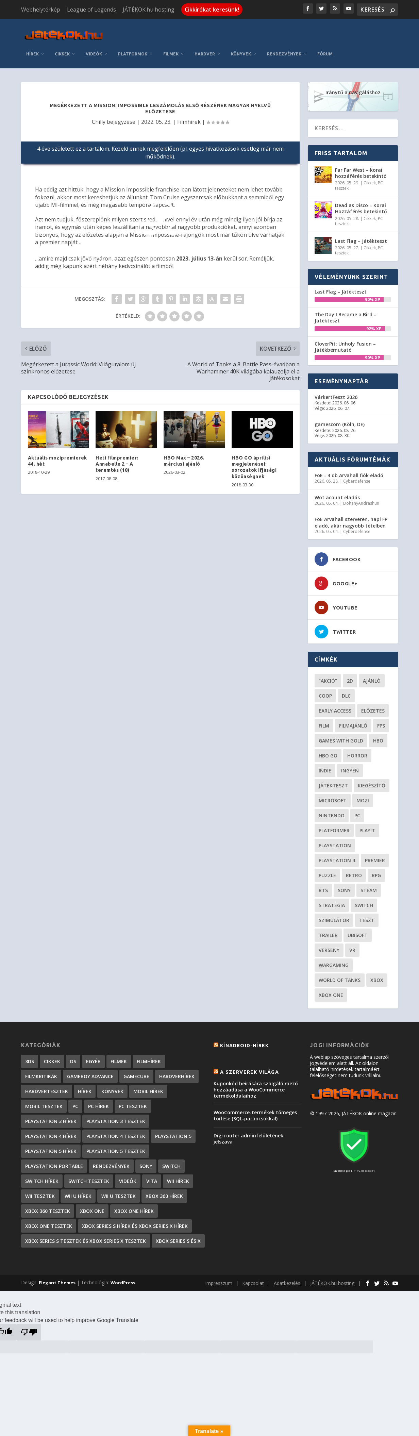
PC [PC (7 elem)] (75, 1101)
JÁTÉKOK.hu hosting (148, 9)
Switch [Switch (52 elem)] (364, 900)
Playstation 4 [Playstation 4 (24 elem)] (337, 855)
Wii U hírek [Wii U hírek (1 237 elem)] (78, 1191)
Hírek (32, 49)
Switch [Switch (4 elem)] (171, 1161)
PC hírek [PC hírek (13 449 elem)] (98, 1101)
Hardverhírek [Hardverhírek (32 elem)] (177, 1071)
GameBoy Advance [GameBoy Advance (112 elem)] (90, 1071)
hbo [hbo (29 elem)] (378, 736)
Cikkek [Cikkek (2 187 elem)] (52, 1056)
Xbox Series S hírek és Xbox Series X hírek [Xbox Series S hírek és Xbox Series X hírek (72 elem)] (135, 1221)
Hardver (205, 49)
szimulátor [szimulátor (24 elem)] (334, 915)
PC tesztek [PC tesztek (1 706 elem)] (133, 1101)
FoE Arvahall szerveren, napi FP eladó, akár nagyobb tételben (351, 517)
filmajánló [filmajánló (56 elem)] (353, 721)
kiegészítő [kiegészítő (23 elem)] (371, 781)
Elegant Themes (57, 1278)
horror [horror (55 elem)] (357, 751)
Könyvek (241, 49)
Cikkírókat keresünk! (212, 9)
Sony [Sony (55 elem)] (344, 885)
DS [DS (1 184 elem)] (73, 1056)
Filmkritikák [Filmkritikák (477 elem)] (41, 1071)
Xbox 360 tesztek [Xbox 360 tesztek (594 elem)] (47, 1206)
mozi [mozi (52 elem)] (362, 795)
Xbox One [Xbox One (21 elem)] (331, 990)
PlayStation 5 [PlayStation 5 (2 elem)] (173, 1131)
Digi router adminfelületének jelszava (248, 1133)
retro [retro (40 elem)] (354, 870)
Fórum (325, 49)
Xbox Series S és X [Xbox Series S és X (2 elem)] (178, 1236)
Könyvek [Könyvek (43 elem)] (112, 1086)
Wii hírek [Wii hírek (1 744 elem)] (178, 1176)
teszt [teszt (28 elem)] (366, 915)
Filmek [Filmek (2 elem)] (119, 1056)
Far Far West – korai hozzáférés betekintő (361, 168)
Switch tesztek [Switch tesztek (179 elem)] (88, 1176)
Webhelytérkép (40, 9)
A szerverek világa (249, 1067)
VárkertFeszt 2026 (336, 392)
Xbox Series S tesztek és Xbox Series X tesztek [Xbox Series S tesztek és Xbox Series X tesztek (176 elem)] (85, 1236)
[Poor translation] (29, 1327)
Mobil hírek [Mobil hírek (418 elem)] (148, 1086)
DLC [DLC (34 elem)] (346, 691)
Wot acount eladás (337, 492)
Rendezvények (284, 49)
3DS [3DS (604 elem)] (29, 1056)
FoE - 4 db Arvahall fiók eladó (349, 470)
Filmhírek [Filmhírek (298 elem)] (149, 1056)
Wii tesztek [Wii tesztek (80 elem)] (40, 1191)
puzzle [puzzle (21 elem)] (327, 870)
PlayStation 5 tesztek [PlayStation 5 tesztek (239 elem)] (115, 1146)
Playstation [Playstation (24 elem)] (335, 840)
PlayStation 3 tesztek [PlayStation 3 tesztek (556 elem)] (115, 1116)
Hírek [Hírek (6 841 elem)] (84, 1086)
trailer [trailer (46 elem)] (328, 930)
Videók (94, 49)
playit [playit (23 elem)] (367, 825)
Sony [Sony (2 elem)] (145, 1161)
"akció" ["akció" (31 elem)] (328, 676)
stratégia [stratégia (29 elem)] (332, 900)
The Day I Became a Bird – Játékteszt (345, 312)
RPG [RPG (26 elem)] (376, 870)
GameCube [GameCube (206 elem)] (136, 1071)
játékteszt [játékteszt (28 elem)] (333, 781)
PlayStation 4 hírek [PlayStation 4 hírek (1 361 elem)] (51, 1131)
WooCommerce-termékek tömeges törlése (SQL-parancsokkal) (255, 1110)
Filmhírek (189, 116)
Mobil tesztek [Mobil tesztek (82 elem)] (44, 1101)
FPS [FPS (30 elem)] (381, 721)
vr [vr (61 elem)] (352, 945)
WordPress (123, 1278)
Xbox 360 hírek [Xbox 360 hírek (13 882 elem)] (164, 1191)
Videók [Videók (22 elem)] (127, 1176)
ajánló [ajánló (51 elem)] (372, 676)
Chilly (98, 116)
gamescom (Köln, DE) (340, 419)
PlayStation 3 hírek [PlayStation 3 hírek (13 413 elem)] (51, 1116)
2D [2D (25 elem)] (350, 676)
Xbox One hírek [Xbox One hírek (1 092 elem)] (134, 1206)
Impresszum (218, 1278)
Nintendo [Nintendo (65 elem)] (332, 810)
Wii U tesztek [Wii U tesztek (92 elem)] (118, 1191)
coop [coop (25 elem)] (325, 691)
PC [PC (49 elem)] (357, 810)
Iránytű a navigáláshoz (353, 87)
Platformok (132, 49)
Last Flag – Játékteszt (361, 236)
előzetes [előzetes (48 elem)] (373, 706)
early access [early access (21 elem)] (335, 706)
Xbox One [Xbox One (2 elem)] (92, 1206)
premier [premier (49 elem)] (375, 855)
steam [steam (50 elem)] (369, 885)
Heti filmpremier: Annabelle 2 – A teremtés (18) (117, 459)
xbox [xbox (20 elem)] (376, 975)
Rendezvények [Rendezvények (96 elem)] (111, 1161)
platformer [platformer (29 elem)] (334, 825)
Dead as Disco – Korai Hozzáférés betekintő (361, 203)
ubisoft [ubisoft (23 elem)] (358, 930)
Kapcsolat (253, 1278)
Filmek (171, 49)
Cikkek (62, 49)
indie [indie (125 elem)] (325, 766)
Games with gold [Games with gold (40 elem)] (341, 736)
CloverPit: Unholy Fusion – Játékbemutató (345, 341)
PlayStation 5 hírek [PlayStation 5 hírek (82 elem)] (51, 1146)
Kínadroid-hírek (244, 1040)
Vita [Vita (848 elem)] (151, 1176)
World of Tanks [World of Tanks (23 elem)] (340, 975)
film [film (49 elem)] (324, 721)
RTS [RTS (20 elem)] (323, 885)
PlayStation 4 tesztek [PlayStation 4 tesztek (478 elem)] (115, 1131)
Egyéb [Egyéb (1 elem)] (93, 1056)
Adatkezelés (287, 1278)
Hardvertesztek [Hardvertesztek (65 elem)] (46, 1086)
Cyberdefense (356, 476)
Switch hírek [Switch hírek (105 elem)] (41, 1176)
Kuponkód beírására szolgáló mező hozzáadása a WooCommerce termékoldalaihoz (256, 1084)
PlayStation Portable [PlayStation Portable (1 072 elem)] (54, 1161)
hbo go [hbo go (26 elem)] (328, 751)
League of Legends (91, 9)
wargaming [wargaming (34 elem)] (334, 960)
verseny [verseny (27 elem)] (329, 945)
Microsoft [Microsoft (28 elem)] (333, 795)
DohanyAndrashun (361, 498)
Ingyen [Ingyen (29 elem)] (350, 766)
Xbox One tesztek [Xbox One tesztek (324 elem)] (48, 1221)
